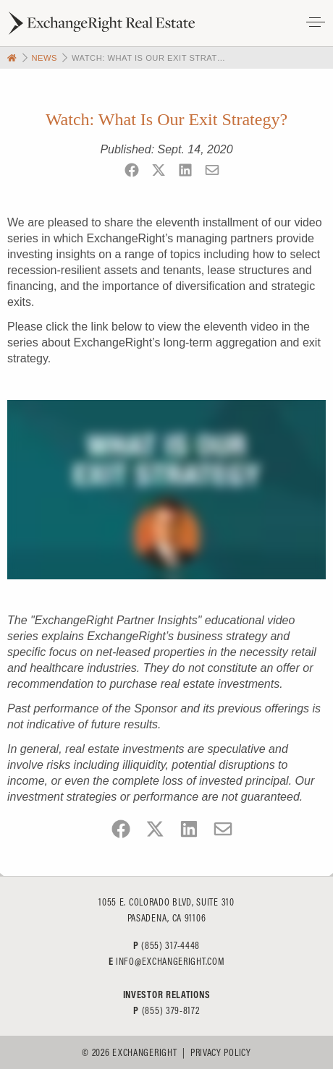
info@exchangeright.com (170, 961)
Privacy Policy (220, 1052)
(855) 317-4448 (170, 945)
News (44, 58)
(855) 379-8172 (171, 1010)
